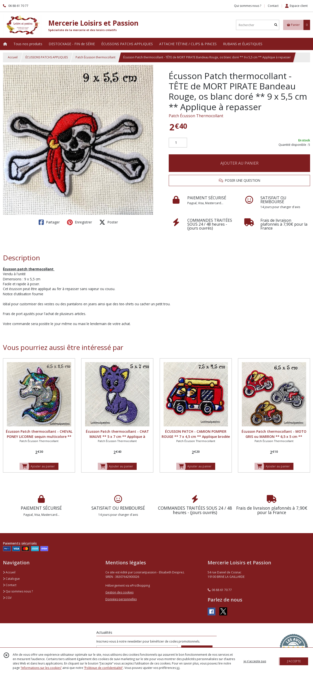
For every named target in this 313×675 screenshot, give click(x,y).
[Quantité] (178, 143)
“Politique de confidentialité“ (103, 668)
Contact (273, 6)
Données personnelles (121, 599)
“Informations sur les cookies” (41, 668)
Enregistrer (79, 222)
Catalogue (11, 579)
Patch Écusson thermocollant (95, 57)
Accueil (13, 57)
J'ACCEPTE (294, 661)
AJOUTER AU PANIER (239, 163)
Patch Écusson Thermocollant (196, 115)
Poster (108, 222)
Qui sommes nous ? (18, 591)
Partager (49, 222)
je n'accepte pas (255, 661)
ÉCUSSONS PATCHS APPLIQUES (46, 57)
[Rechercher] (276, 25)
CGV (7, 598)
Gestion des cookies (119, 592)
